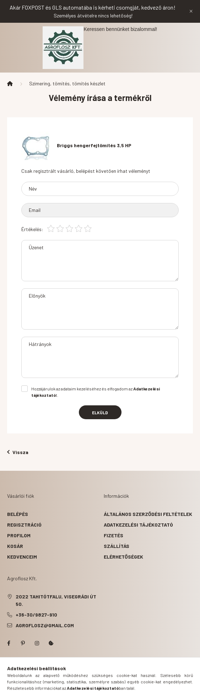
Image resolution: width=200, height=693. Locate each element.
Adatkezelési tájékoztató (138, 525)
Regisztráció (24, 525)
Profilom (19, 535)
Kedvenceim (22, 557)
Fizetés (113, 535)
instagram (37, 643)
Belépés (17, 514)
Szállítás (116, 546)
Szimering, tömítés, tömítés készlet (67, 83)
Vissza (17, 452)
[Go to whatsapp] (183, 672)
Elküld (100, 412)
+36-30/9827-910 (36, 615)
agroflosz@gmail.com (45, 625)
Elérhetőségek (123, 557)
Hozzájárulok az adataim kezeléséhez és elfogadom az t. (95, 392)
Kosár (15, 546)
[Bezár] (191, 11)
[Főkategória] (10, 83)
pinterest (23, 643)
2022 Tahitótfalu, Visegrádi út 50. (56, 600)
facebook (8, 643)
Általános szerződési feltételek (148, 514)
